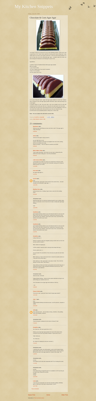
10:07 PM (35, 386)
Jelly (44, 119)
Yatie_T (34, 299)
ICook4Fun (35, 236)
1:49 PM (35, 353)
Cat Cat (34, 178)
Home (48, 395)
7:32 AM (35, 323)
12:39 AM (35, 315)
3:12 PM (35, 174)
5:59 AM (35, 146)
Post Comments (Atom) (39, 398)
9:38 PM (35, 131)
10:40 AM (35, 295)
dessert (41, 119)
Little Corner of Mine (37, 159)
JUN (34, 310)
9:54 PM (35, 269)
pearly (34, 135)
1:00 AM (35, 287)
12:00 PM (35, 207)
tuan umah (35, 170)
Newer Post (31, 395)
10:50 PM (35, 185)
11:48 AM (35, 166)
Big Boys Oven (36, 189)
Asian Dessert (36, 119)
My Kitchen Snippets (34, 6)
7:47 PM (35, 363)
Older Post (65, 395)
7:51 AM (35, 343)
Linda (34, 381)
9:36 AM (35, 155)
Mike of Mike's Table (37, 150)
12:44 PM (35, 376)
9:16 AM (35, 194)
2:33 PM (35, 219)
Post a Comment (35, 388)
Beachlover (35, 126)
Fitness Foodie (36, 291)
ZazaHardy (35, 212)
